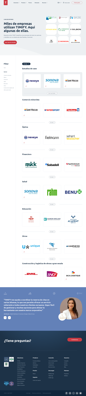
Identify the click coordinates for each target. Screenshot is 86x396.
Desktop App (51, 373)
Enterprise (37, 2)
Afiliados (66, 375)
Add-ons (34, 362)
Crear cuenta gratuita (52, 360)
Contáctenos (74, 339)
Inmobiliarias (20, 369)
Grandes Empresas (21, 362)
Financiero (6, 79)
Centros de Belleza (21, 373)
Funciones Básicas (36, 360)
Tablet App (50, 375)
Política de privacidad (47, 393)
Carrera (65, 362)
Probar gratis (77, 2)
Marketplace (35, 364)
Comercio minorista (7, 75)
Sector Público (20, 383)
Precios (30, 2)
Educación (6, 83)
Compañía (66, 360)
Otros (5, 85)
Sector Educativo (20, 381)
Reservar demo (51, 367)
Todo (5, 67)
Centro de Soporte (37, 380)
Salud (5, 81)
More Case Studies (51, 93)
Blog (65, 367)
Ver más (51, 122)
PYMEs (18, 360)
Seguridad (35, 367)
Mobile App (50, 377)
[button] (5, 317)
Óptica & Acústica (21, 385)
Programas (66, 373)
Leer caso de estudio (10, 42)
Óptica (5, 77)
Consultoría (19, 377)
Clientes (66, 364)
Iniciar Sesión (51, 362)
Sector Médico (20, 375)
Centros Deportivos (21, 371)
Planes (34, 373)
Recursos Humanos (21, 379)
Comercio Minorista (21, 364)
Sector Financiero (21, 367)
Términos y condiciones (36, 393)
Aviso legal (28, 393)
